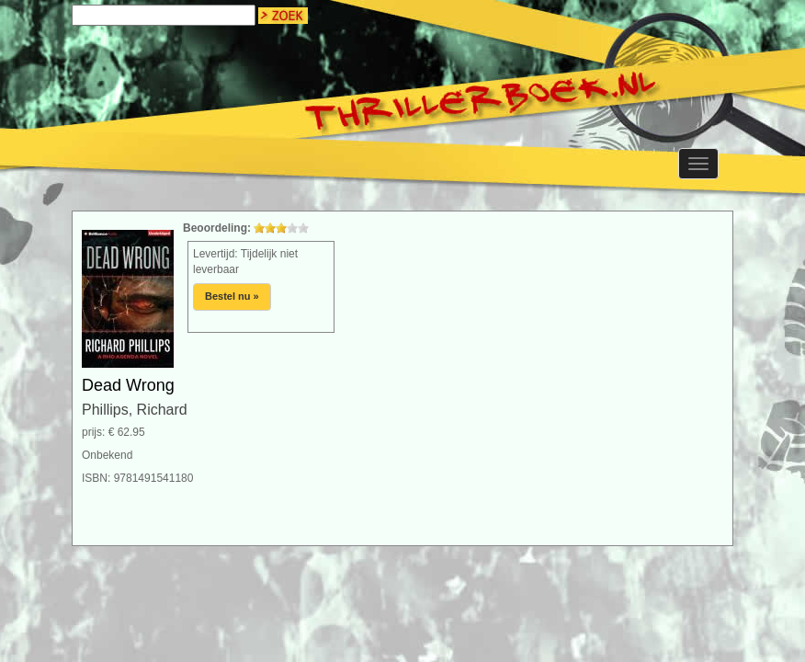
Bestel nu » (232, 296)
